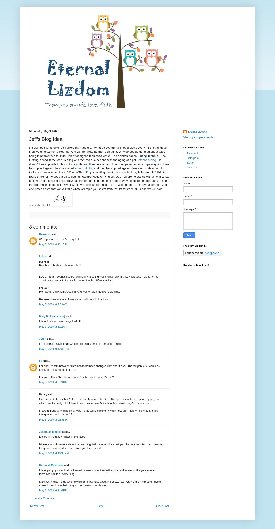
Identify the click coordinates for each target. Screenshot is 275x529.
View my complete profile (198, 137)
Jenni (42, 338)
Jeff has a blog (146, 160)
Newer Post (37, 506)
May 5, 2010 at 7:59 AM (53, 304)
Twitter (191, 162)
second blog (85, 168)
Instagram (193, 158)
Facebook (193, 153)
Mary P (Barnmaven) (52, 316)
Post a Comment (45, 498)
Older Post (162, 506)
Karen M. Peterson (51, 465)
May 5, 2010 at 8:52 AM (53, 326)
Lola (42, 256)
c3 (40, 360)
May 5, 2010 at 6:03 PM (53, 382)
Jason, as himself (50, 431)
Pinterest (192, 167)
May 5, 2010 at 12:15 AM (54, 244)
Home (100, 506)
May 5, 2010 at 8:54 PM (53, 419)
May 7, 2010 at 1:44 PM (53, 490)
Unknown (45, 234)
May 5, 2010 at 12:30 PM (54, 349)
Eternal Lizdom (197, 131)
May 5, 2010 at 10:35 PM (54, 453)
